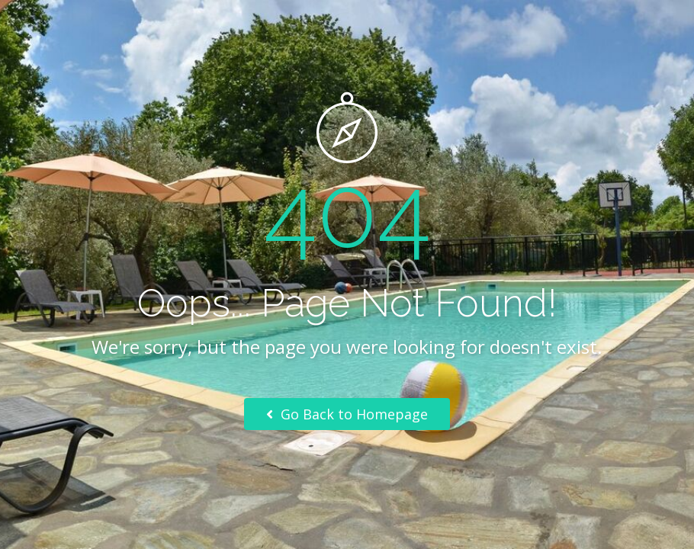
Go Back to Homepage (347, 414)
